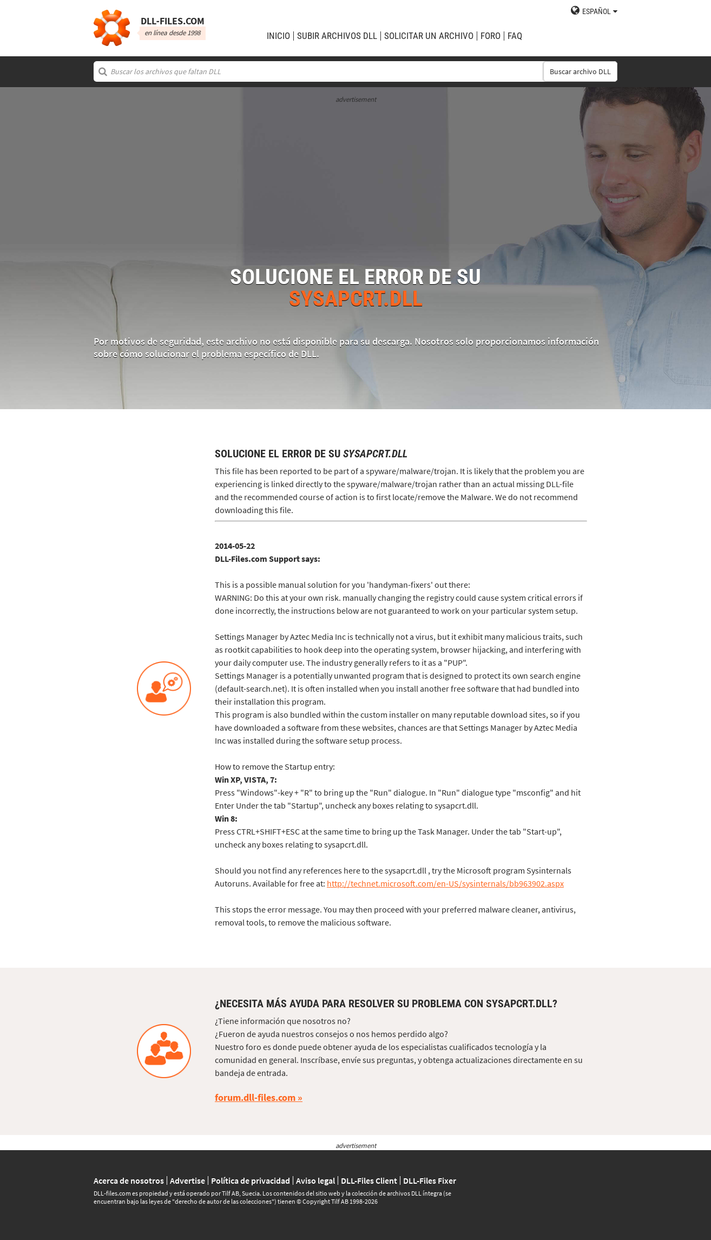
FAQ (515, 36)
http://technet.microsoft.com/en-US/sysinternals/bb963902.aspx (445, 883)
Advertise (187, 1180)
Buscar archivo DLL (580, 71)
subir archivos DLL (337, 36)
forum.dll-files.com (255, 1097)
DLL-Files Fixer (429, 1180)
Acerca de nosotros (129, 1180)
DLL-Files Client (369, 1180)
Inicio (278, 36)
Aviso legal (315, 1180)
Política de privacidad (250, 1180)
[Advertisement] (355, 179)
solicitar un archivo (428, 36)
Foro (490, 36)
